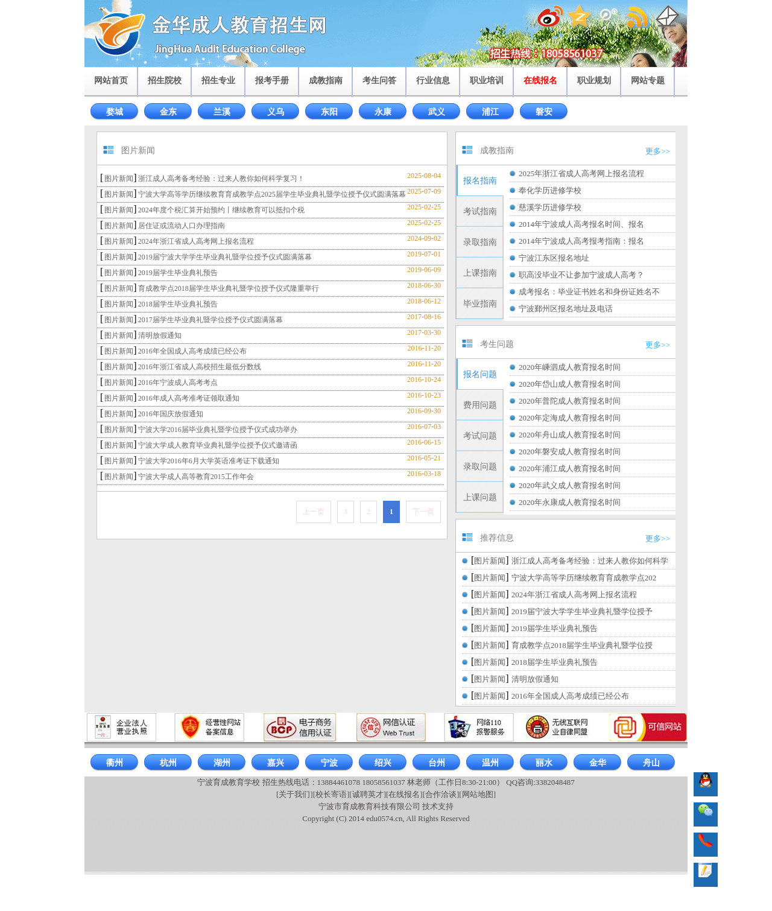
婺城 (114, 111)
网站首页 (111, 80)
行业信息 (433, 80)
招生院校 (165, 80)
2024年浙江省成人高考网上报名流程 (196, 241)
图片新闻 (118, 178)
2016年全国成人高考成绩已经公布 (192, 351)
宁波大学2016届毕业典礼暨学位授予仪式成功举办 (217, 429)
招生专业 (218, 80)
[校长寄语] (331, 794)
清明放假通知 (160, 335)
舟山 (651, 762)
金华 (597, 762)
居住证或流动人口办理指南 (181, 225)
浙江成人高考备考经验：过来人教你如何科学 (589, 560)
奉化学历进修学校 (550, 190)
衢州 (114, 762)
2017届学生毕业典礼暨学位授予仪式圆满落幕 (210, 320)
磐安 (544, 111)
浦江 (490, 111)
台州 (436, 762)
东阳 (329, 111)
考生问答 (379, 80)
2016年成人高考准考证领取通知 (188, 398)
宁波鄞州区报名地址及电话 (566, 308)
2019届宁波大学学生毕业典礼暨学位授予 (582, 611)
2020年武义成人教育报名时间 (570, 485)
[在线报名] (404, 794)
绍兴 (383, 762)
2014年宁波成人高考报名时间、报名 (581, 224)
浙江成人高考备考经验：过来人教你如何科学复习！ (221, 178)
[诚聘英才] (367, 794)
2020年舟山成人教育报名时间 (570, 434)
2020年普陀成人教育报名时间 (570, 400)
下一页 (423, 511)
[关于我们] (294, 794)
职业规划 (594, 80)
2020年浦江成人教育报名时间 (570, 468)
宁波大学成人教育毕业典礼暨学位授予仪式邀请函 (217, 445)
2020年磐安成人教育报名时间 (570, 451)
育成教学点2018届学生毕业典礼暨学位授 (582, 645)
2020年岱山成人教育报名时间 (570, 384)
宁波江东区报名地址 (554, 257)
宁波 (329, 762)
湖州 (222, 762)
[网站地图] (477, 794)
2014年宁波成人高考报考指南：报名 (581, 241)
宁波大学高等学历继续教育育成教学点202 (584, 577)
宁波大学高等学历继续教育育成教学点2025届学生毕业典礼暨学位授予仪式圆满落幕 (272, 194)
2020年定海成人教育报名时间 (570, 417)
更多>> (657, 151)
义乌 (275, 111)
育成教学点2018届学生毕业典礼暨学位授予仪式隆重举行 (228, 288)
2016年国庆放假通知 (170, 414)
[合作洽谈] (441, 794)
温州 (490, 762)
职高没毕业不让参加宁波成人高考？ (581, 274)
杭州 (168, 762)
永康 (383, 111)
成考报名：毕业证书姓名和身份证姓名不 (589, 291)
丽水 (544, 762)
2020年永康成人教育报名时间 (570, 502)
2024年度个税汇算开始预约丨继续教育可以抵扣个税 (221, 210)
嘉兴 (275, 762)
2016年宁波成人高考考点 (178, 382)
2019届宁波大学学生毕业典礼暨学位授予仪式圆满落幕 (225, 257)
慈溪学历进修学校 (550, 207)
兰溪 (222, 111)
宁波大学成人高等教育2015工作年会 (196, 476)
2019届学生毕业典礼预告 (178, 272)
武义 (436, 111)
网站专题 (648, 80)
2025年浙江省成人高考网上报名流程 (581, 173)
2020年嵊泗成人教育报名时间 (570, 367)
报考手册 (272, 80)
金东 (168, 111)
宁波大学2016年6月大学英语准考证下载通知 (208, 461)
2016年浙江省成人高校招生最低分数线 (199, 367)
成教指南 (326, 80)
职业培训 (487, 80)
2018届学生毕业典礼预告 (178, 304)
